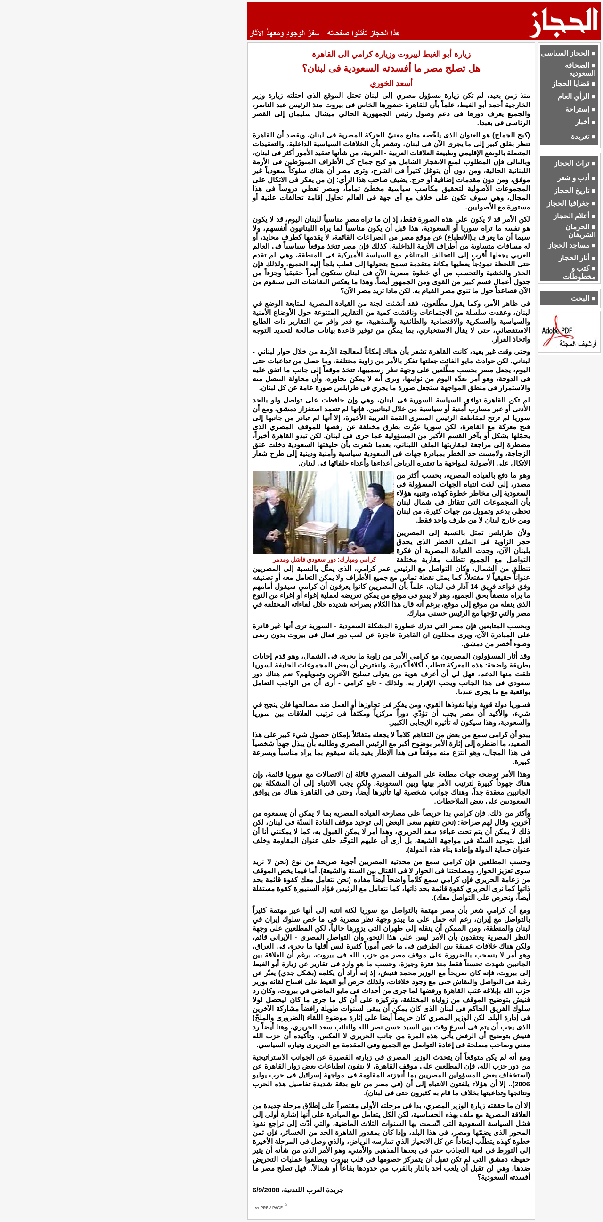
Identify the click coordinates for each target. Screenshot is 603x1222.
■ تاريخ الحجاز (574, 190)
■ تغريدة (583, 136)
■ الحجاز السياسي (568, 53)
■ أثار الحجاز (577, 258)
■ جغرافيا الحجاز (571, 203)
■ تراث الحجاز (574, 163)
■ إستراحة (580, 109)
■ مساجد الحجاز (571, 245)
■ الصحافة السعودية (580, 69)
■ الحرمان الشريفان (580, 231)
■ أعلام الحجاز (574, 216)
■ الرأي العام (576, 96)
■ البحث (583, 298)
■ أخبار (585, 122)
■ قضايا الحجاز (573, 84)
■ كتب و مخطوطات (579, 272)
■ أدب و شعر (576, 178)
